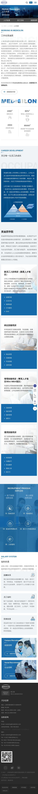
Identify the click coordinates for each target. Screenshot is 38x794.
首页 (5, 26)
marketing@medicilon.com (13, 724)
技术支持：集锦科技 (7, 780)
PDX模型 (23, 787)
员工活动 (20, 20)
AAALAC (5, 790)
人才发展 (7, 20)
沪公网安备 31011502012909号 (10, 777)
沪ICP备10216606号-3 (8, 775)
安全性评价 (5, 787)
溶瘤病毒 (14, 787)
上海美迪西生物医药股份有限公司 (17, 772)
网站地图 (24, 777)
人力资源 (10, 26)
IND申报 (33, 787)
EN (31, 2)
